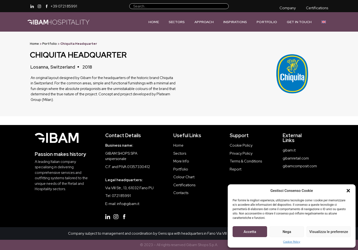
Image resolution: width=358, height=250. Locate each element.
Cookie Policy (291, 242)
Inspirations (235, 22)
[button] (348, 190)
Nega (287, 232)
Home (153, 22)
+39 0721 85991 (64, 6)
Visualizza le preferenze (328, 232)
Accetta (250, 232)
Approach (204, 22)
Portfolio (267, 22)
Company (287, 8)
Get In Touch (299, 22)
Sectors (177, 22)
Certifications (317, 8)
